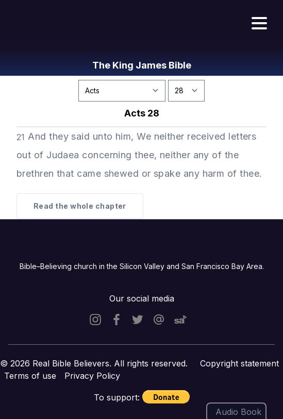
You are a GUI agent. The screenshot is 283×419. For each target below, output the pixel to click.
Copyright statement (239, 363)
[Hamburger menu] (259, 23)
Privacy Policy (92, 376)
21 (20, 137)
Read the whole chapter (80, 206)
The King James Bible (141, 65)
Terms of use (30, 376)
